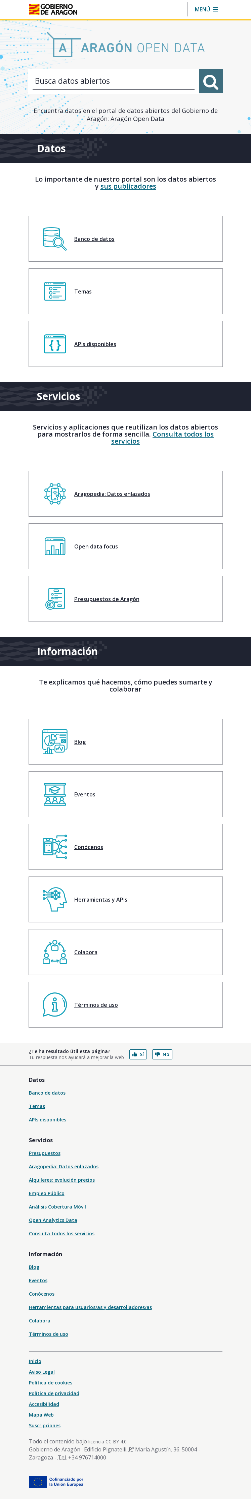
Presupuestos (44, 1153)
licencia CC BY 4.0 (107, 1441)
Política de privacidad (54, 1393)
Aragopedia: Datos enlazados (63, 1166)
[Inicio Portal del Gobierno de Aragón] (53, 9)
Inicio (35, 1361)
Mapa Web (41, 1415)
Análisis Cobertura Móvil (57, 1206)
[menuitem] (126, 239)
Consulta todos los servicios (162, 438)
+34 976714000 (87, 1457)
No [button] (162, 1054)
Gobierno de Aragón (55, 1449)
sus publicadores (128, 186)
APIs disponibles (47, 1119)
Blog (34, 1267)
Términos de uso (48, 1334)
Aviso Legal (42, 1372)
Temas (37, 1106)
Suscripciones (44, 1425)
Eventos (38, 1280)
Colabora (39, 1320)
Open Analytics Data (53, 1220)
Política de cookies (50, 1382)
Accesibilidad (44, 1404)
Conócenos (41, 1294)
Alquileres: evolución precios (62, 1180)
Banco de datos (47, 1093)
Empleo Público (47, 1193)
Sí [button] (138, 1054)
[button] (206, 9)
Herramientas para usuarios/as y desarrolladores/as (90, 1307)
